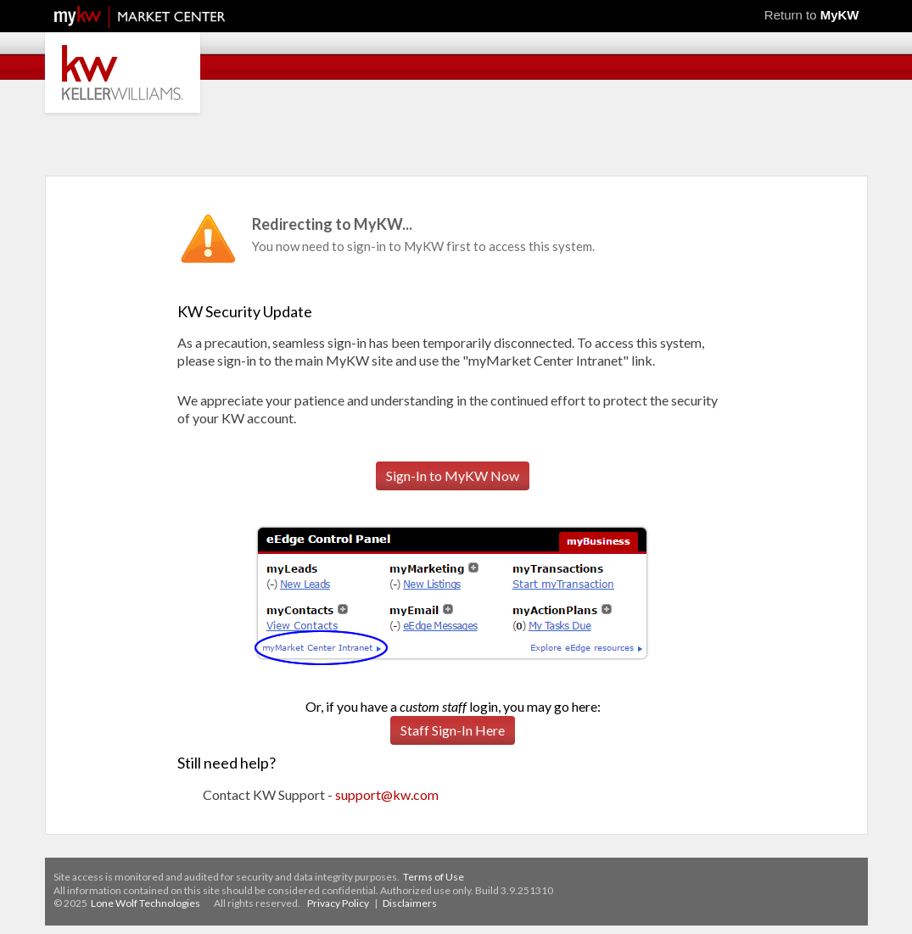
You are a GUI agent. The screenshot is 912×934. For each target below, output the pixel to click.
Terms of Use (433, 876)
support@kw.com (387, 794)
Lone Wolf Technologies (145, 903)
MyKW (839, 15)
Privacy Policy (338, 903)
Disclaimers (410, 903)
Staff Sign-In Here (452, 730)
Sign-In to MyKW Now (452, 475)
